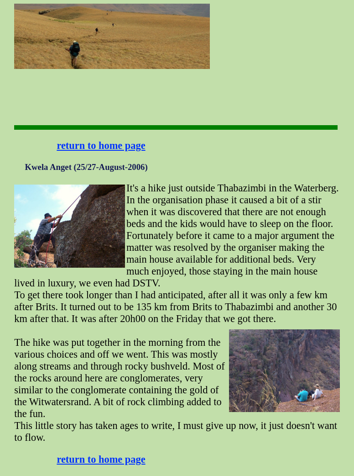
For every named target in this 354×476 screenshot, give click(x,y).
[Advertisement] (238, 32)
